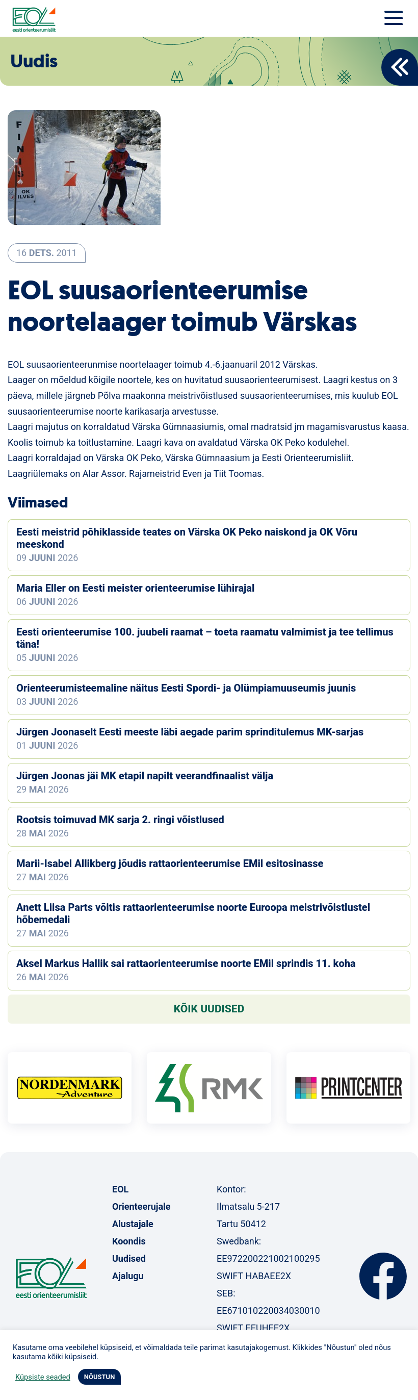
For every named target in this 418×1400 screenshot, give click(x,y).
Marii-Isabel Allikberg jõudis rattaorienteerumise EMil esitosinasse (169, 863)
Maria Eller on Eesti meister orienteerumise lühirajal (135, 588)
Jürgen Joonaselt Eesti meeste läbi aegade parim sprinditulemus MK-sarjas (189, 732)
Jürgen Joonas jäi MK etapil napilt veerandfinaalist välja (144, 776)
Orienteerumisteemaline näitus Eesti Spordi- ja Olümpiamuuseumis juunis (186, 688)
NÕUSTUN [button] (99, 1377)
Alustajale (132, 1223)
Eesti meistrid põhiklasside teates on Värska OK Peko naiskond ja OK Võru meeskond (186, 538)
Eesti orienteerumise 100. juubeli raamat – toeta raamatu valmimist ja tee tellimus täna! (205, 638)
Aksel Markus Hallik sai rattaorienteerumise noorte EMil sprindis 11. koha (186, 963)
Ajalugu (128, 1275)
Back (399, 67)
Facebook (383, 1276)
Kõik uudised (209, 1009)
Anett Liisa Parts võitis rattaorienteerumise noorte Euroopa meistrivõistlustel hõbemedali (193, 913)
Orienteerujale (141, 1206)
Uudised (129, 1258)
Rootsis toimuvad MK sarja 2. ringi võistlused (120, 819)
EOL (120, 1189)
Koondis (129, 1241)
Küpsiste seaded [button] (42, 1377)
